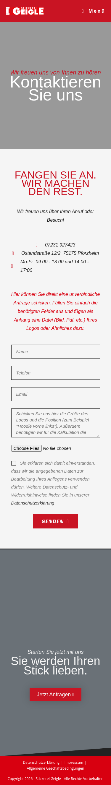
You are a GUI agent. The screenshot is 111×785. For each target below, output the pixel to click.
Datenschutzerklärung (32, 502)
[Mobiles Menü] (94, 11)
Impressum (74, 762)
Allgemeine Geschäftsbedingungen (55, 768)
